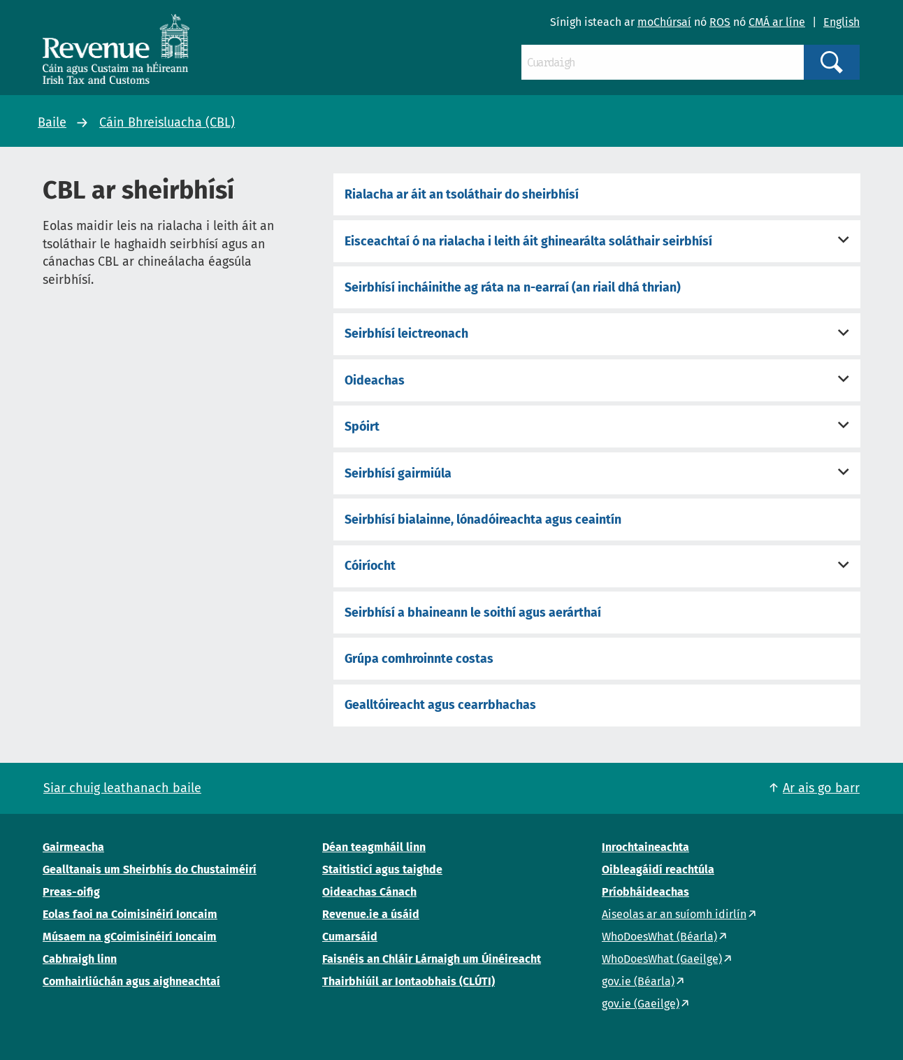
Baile (52, 122)
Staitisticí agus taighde (382, 869)
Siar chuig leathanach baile (122, 788)
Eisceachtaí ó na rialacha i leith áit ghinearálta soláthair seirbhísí (528, 241)
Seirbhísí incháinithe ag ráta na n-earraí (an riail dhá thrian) (513, 287)
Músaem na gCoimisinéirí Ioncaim (130, 936)
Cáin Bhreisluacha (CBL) (167, 122)
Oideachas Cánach (369, 891)
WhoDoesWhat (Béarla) (659, 936)
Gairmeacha (73, 847)
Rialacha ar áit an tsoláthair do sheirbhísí (462, 194)
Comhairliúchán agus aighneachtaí (131, 981)
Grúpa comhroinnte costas (419, 658)
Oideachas (375, 380)
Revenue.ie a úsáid (370, 914)
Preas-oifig (71, 891)
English (841, 22)
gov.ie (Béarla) (638, 981)
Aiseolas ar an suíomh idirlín (674, 914)
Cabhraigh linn (80, 959)
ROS (719, 22)
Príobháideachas (645, 891)
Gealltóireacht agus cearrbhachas (440, 704)
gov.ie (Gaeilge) (640, 1003)
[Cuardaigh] (662, 62)
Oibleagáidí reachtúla (658, 869)
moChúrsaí (664, 22)
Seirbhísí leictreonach (406, 333)
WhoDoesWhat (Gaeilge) (662, 959)
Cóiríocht (370, 565)
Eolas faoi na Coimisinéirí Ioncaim (130, 914)
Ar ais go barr (821, 788)
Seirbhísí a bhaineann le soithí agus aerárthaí (473, 612)
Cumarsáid (349, 936)
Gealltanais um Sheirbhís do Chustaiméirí (150, 869)
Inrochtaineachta (645, 847)
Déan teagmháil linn (374, 847)
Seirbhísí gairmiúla (398, 473)
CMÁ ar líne (777, 22)
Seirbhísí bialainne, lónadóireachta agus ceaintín (483, 519)
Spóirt (362, 426)
